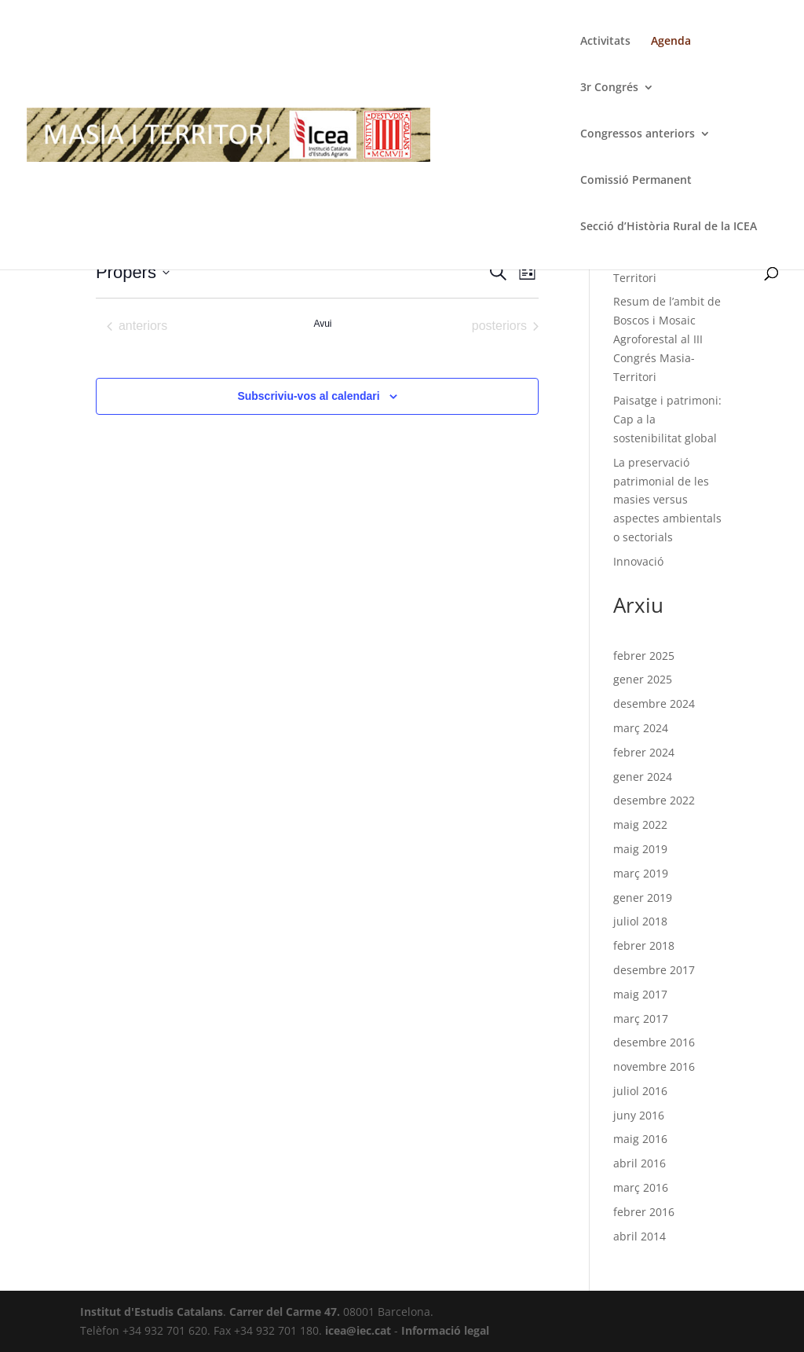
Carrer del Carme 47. (284, 1311)
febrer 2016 (643, 1211)
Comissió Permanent (636, 180)
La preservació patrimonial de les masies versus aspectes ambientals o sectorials (667, 499)
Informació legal (445, 1330)
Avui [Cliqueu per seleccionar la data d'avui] (322, 323)
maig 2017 (640, 994)
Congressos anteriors (637, 134)
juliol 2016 (640, 1090)
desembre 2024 (654, 703)
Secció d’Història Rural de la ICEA (668, 227)
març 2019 (640, 873)
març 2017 (640, 1018)
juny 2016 (638, 1115)
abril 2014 (639, 1236)
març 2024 (640, 727)
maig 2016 (640, 1138)
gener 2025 (642, 679)
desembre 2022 (654, 800)
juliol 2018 (640, 921)
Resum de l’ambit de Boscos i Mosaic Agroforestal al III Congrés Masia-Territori (667, 338)
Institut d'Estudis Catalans (151, 1311)
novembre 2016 (654, 1066)
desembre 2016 (654, 1042)
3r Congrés (609, 88)
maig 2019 (640, 848)
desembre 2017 (654, 969)
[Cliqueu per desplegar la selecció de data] (133, 272)
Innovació (638, 561)
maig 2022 (640, 824)
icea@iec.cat (358, 1330)
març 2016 (640, 1187)
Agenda (671, 41)
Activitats (605, 41)
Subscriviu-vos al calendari (308, 396)
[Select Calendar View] (527, 272)
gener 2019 (642, 897)
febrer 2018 (643, 945)
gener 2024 (642, 776)
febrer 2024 (643, 752)
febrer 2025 (643, 655)
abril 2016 (639, 1163)
